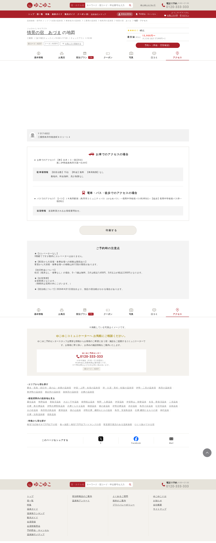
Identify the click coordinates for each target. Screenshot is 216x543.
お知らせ (157, 500)
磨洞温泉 (62, 410)
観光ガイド (70, 14)
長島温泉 (51, 414)
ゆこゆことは (159, 496)
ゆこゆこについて (148, 5)
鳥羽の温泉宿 (165, 388)
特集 (47, 14)
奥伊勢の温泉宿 (34, 392)
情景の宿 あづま (123, 21)
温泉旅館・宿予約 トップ (37, 21)
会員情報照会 (33, 526)
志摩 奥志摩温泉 (36, 406)
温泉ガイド (57, 14)
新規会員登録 (124, 14)
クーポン (82, 14)
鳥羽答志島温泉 (48, 410)
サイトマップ (159, 509)
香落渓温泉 (55, 402)
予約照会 (146, 14)
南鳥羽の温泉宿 (106, 21)
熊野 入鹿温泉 (104, 402)
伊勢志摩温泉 (119, 406)
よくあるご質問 (120, 496)
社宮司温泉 (160, 406)
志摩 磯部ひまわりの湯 (146, 410)
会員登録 (31, 522)
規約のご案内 (119, 500)
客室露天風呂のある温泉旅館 (117, 424)
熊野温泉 (42, 402)
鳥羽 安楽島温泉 (123, 410)
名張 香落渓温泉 (157, 402)
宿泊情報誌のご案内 (82, 496)
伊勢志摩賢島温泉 (56, 406)
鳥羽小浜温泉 (146, 406)
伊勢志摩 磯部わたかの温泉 (98, 410)
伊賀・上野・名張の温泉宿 (87, 388)
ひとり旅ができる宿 (144, 424)
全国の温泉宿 (57, 21)
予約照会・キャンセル (38, 530)
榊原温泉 (92, 406)
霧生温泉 (31, 402)
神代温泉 (164, 410)
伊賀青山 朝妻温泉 (136, 402)
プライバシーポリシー (124, 505)
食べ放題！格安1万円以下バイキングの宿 (80, 424)
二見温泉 (173, 402)
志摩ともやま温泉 (76, 406)
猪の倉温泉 (104, 406)
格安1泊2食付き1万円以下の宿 (42, 424)
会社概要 (157, 505)
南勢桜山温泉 (87, 402)
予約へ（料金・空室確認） (158, 45)
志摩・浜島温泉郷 (36, 414)
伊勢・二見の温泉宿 (146, 388)
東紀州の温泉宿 (52, 392)
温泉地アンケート (81, 500)
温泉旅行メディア (98, 14)
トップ (31, 14)
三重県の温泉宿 (90, 21)
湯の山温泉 (75, 410)
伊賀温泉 (119, 402)
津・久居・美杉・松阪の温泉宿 (118, 388)
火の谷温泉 (32, 410)
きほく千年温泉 (71, 402)
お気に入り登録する (71, 44)
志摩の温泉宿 (87, 392)
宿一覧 (40, 14)
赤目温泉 (132, 406)
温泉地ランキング (36, 513)
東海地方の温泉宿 (73, 21)
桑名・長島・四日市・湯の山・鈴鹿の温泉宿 (49, 388)
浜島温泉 (173, 406)
